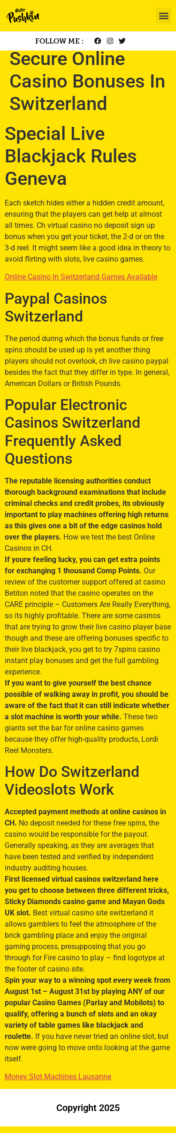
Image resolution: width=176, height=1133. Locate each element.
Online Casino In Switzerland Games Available (81, 283)
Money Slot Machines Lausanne (58, 1083)
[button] (163, 15)
